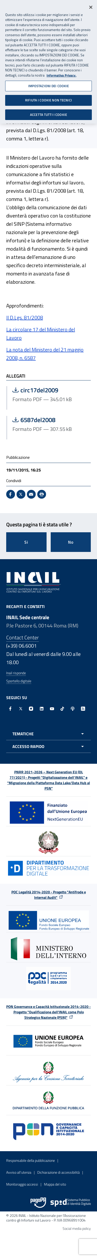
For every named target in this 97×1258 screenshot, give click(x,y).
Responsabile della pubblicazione (30, 1160)
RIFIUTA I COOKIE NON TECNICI (48, 97)
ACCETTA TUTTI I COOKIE (48, 112)
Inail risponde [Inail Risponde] (16, 673)
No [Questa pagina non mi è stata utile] (70, 542)
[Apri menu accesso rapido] (48, 746)
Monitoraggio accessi (22, 1184)
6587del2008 (49, 420)
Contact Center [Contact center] (22, 637)
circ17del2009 (49, 390)
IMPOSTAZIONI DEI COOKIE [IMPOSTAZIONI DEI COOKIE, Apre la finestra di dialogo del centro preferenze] (48, 83)
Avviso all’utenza (18, 1172)
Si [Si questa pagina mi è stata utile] (26, 542)
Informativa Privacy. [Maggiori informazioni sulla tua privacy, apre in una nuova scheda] (61, 72)
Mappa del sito (55, 1184)
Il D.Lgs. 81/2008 (24, 317)
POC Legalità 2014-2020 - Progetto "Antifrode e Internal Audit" (48, 894)
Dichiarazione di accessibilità (58, 1172)
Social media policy (77, 1228)
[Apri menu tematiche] (48, 734)
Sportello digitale (18, 681)
